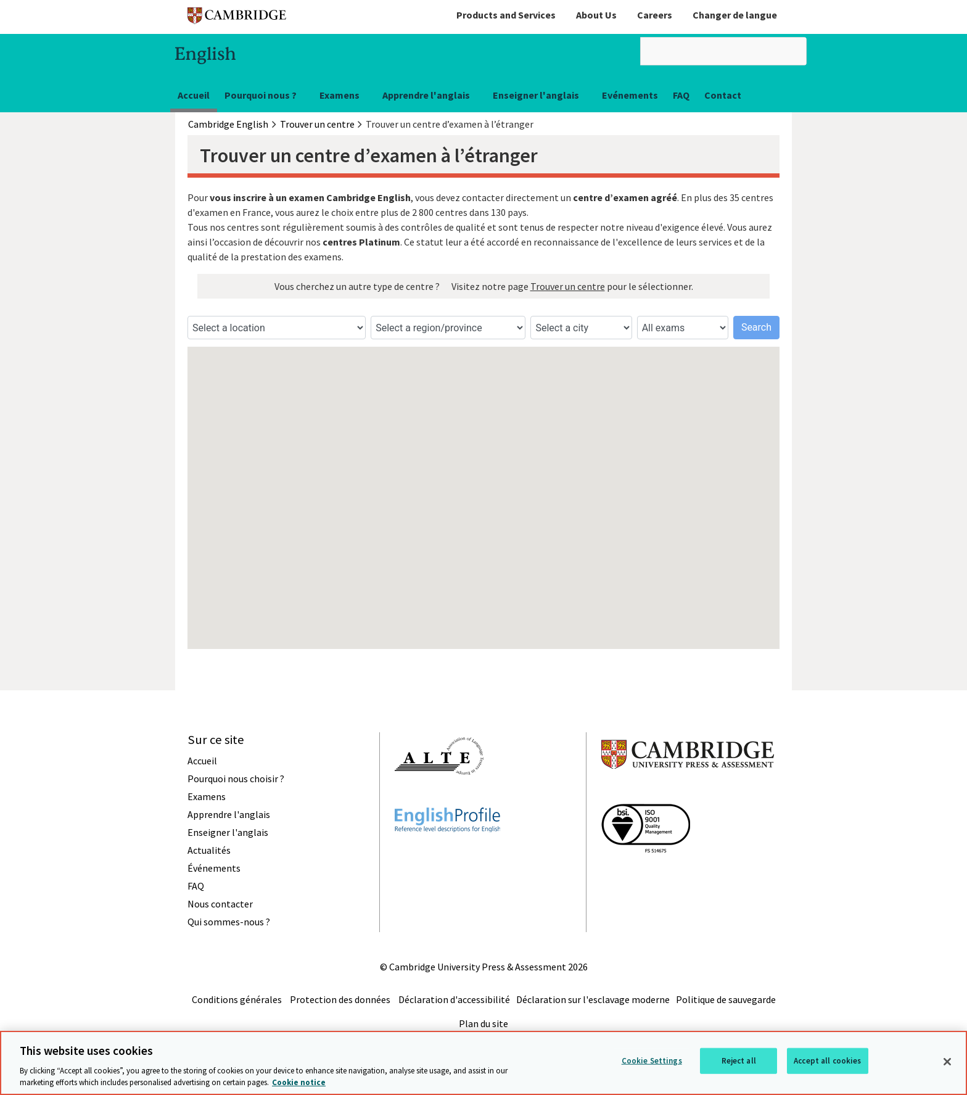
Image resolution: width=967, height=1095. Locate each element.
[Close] (947, 1061)
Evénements (630, 95)
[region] (483, 1063)
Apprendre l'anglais (426, 95)
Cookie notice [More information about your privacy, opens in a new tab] (299, 1082)
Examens (339, 95)
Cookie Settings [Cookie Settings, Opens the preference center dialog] (652, 1061)
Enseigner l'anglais (536, 95)
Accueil (194, 95)
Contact (722, 95)
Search (756, 327)
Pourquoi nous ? (260, 95)
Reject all (739, 1061)
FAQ (681, 95)
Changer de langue (735, 15)
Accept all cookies (827, 1061)
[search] (723, 51)
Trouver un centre (567, 286)
